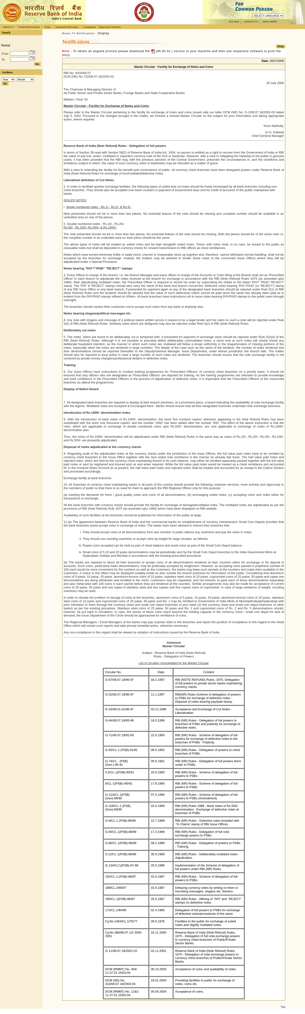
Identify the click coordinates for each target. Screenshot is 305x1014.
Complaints (89, 26)
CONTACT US (251, 21)
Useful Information (29, 26)
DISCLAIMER (270, 21)
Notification (86, 33)
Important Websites (110, 26)
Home (66, 33)
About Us (8, 26)
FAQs (47, 26)
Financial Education (67, 26)
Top (283, 1003)
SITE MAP (234, 21)
